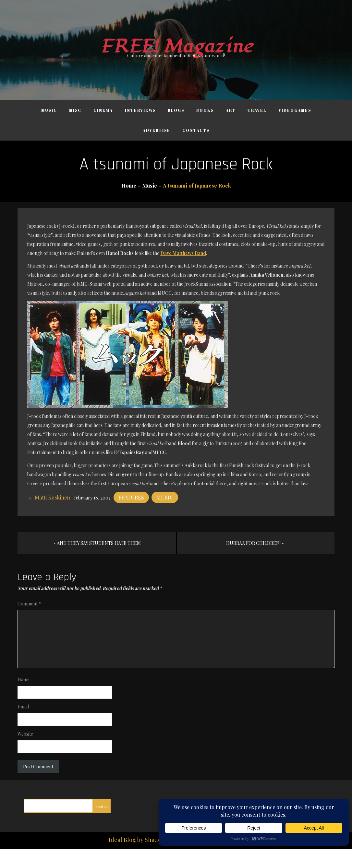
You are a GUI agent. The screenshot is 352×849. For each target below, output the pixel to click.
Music (49, 110)
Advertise (156, 130)
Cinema (103, 110)
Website (25, 734)
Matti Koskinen (52, 497)
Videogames (294, 110)
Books (205, 110)
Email (23, 707)
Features (131, 497)
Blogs (176, 110)
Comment (29, 604)
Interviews (140, 110)
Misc (75, 110)
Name (24, 679)
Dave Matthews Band (183, 253)
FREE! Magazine (176, 46)
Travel (257, 110)
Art (231, 110)
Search (101, 806)
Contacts (196, 130)
